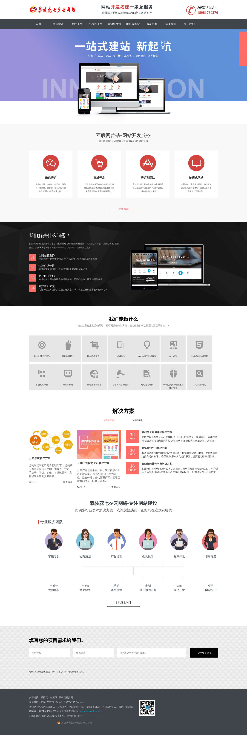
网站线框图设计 (96, 356)
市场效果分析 (42, 385)
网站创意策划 (69, 356)
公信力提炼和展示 (123, 385)
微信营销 (58, 24)
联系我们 (123, 605)
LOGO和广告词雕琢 (151, 356)
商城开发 (77, 24)
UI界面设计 (123, 356)
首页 (38, 24)
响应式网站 (133, 24)
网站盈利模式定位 (42, 356)
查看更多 (67, 482)
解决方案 (151, 24)
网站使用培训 (150, 385)
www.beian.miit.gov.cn (91, 714)
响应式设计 (69, 385)
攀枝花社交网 (66, 700)
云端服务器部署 (96, 385)
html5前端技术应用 (204, 356)
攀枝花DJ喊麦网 (49, 700)
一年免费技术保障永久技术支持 (177, 385)
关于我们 (189, 24)
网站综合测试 (205, 385)
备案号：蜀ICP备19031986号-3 (45, 714)
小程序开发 (95, 24)
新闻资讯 (170, 24)
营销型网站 (114, 24)
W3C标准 (178, 356)
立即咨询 (123, 209)
